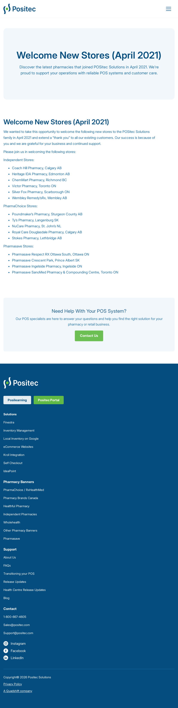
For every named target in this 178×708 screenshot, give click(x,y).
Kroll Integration (13, 455)
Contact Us (89, 338)
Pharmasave (11, 538)
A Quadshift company (17, 691)
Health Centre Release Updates (24, 590)
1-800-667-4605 (14, 616)
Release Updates (14, 581)
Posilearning (17, 400)
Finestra (8, 422)
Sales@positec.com (16, 625)
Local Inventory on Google (21, 438)
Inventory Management (18, 430)
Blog (6, 598)
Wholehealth (11, 522)
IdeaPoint (9, 471)
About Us (9, 557)
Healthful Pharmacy (16, 506)
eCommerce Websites (18, 446)
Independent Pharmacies (20, 514)
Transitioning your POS (19, 573)
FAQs (7, 565)
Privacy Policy (12, 684)
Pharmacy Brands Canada (20, 498)
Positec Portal (48, 400)
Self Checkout (12, 463)
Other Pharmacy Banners (20, 530)
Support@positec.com (18, 633)
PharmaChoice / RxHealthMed (23, 490)
